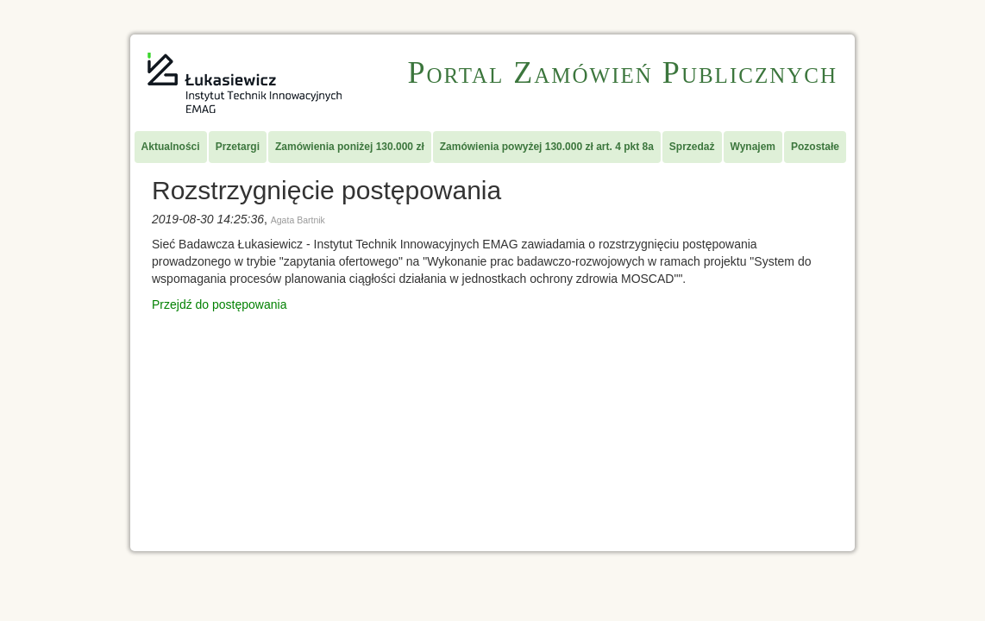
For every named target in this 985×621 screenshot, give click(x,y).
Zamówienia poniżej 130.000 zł (349, 147)
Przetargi (238, 147)
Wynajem (753, 147)
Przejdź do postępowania (219, 304)
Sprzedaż (692, 147)
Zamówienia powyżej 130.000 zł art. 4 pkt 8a (547, 147)
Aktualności (170, 147)
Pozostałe (815, 147)
